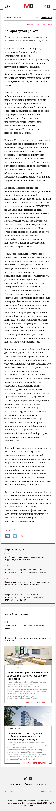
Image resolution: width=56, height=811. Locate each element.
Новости (28, 702)
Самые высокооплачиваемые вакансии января (24, 626)
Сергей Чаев (46, 17)
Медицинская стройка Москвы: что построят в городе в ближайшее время (25, 570)
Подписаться (46, 791)
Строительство (39, 763)
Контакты (41, 784)
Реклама (28, 784)
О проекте (15, 784)
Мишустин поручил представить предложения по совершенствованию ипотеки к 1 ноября (23, 597)
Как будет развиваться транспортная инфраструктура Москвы (24, 558)
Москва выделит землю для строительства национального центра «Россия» (27, 583)
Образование (40, 702)
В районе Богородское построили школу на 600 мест (27, 639)
